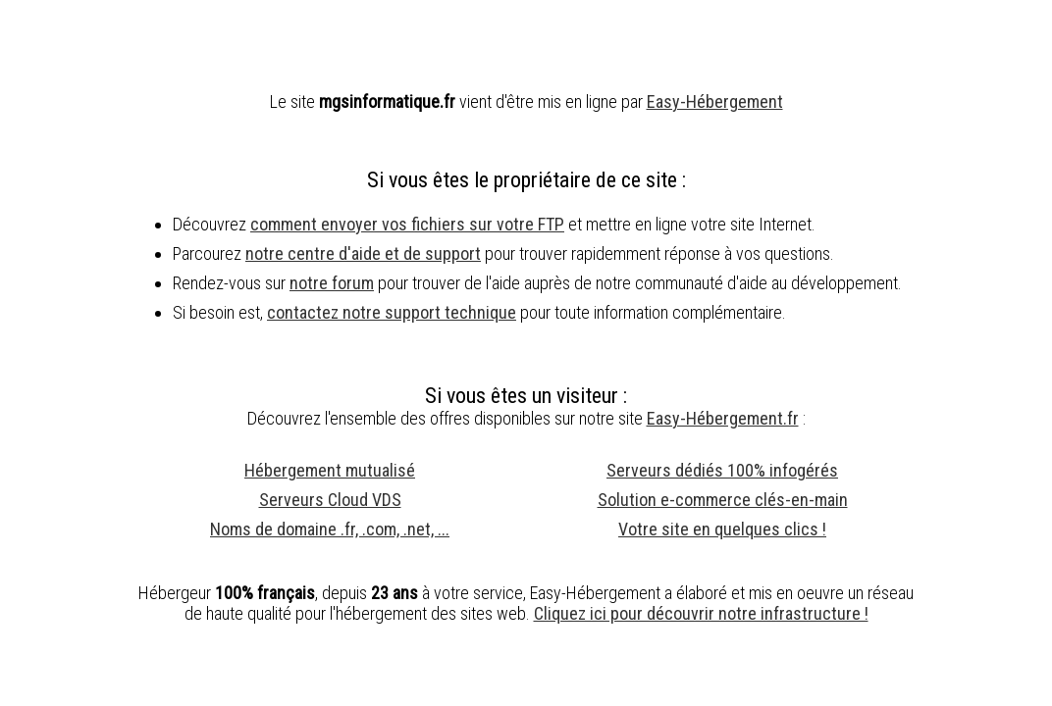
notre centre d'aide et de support (363, 253)
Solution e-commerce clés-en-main (723, 499)
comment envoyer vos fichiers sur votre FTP (407, 224)
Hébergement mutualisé (329, 470)
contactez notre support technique (391, 312)
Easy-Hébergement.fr (723, 418)
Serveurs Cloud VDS (330, 499)
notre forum (331, 283)
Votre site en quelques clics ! (722, 529)
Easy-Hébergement (715, 101)
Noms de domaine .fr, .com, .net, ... (329, 529)
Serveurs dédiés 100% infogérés (722, 470)
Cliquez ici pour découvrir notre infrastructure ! (701, 613)
